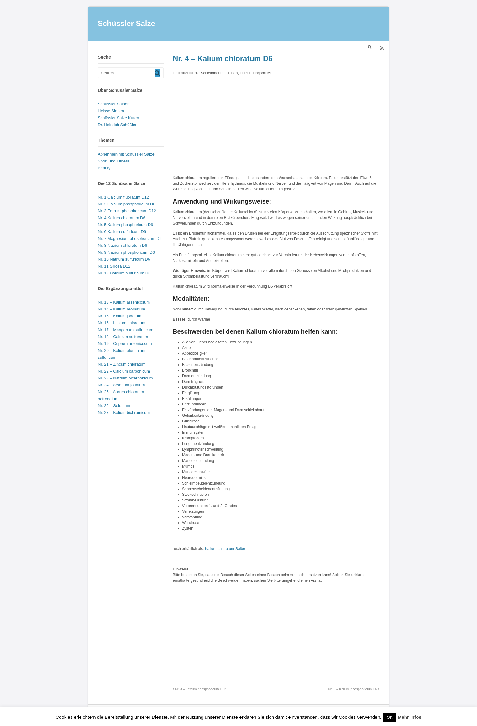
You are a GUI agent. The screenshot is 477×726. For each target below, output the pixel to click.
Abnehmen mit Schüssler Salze (126, 154)
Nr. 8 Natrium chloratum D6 (122, 245)
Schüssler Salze (126, 23)
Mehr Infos (410, 717)
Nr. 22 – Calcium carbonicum (124, 371)
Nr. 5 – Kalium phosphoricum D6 (353, 689)
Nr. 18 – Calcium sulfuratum (123, 336)
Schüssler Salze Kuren (118, 117)
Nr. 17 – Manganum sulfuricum (125, 329)
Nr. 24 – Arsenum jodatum (121, 385)
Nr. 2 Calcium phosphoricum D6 (126, 204)
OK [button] (390, 717)
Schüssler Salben (113, 104)
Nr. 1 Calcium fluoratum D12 (123, 197)
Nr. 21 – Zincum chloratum (121, 364)
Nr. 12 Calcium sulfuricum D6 (124, 273)
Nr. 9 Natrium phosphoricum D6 (126, 252)
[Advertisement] (276, 124)
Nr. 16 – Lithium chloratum (121, 323)
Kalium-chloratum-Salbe (225, 549)
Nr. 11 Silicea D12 (114, 266)
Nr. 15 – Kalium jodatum (119, 316)
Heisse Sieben (111, 111)
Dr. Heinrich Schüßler (117, 124)
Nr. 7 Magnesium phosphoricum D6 (130, 238)
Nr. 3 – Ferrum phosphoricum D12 (199, 689)
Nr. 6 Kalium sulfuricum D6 (122, 231)
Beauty (104, 168)
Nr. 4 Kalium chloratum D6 (121, 217)
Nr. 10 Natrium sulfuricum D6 (124, 259)
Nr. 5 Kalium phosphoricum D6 (125, 224)
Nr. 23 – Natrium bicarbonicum (125, 378)
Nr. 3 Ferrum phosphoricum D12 (127, 211)
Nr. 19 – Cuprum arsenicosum (125, 343)
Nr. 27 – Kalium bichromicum (124, 412)
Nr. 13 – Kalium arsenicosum (124, 302)
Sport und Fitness (114, 161)
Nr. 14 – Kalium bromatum (121, 309)
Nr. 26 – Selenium (114, 405)
